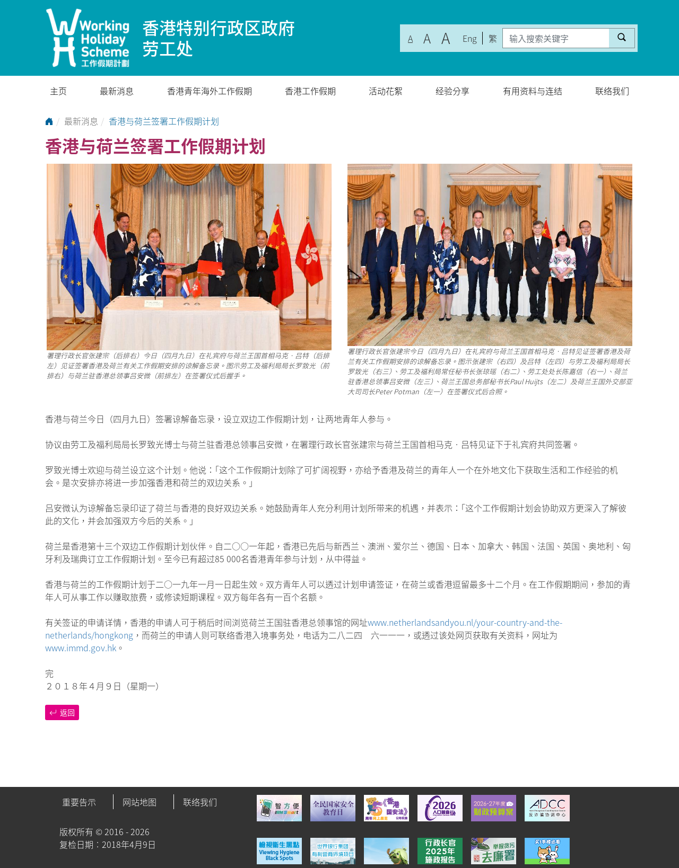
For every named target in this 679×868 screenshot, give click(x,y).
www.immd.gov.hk (80, 647)
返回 (62, 712)
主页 (58, 90)
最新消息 (117, 90)
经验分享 (452, 90)
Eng (470, 38)
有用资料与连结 (532, 90)
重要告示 (79, 801)
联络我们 (612, 90)
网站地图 (139, 801)
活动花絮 (386, 90)
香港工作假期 (310, 90)
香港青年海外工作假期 (209, 90)
